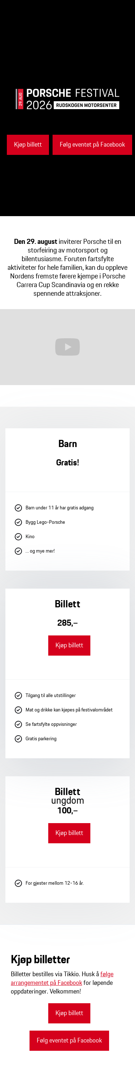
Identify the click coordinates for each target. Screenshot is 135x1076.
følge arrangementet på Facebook (62, 979)
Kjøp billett (28, 144)
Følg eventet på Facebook (92, 144)
